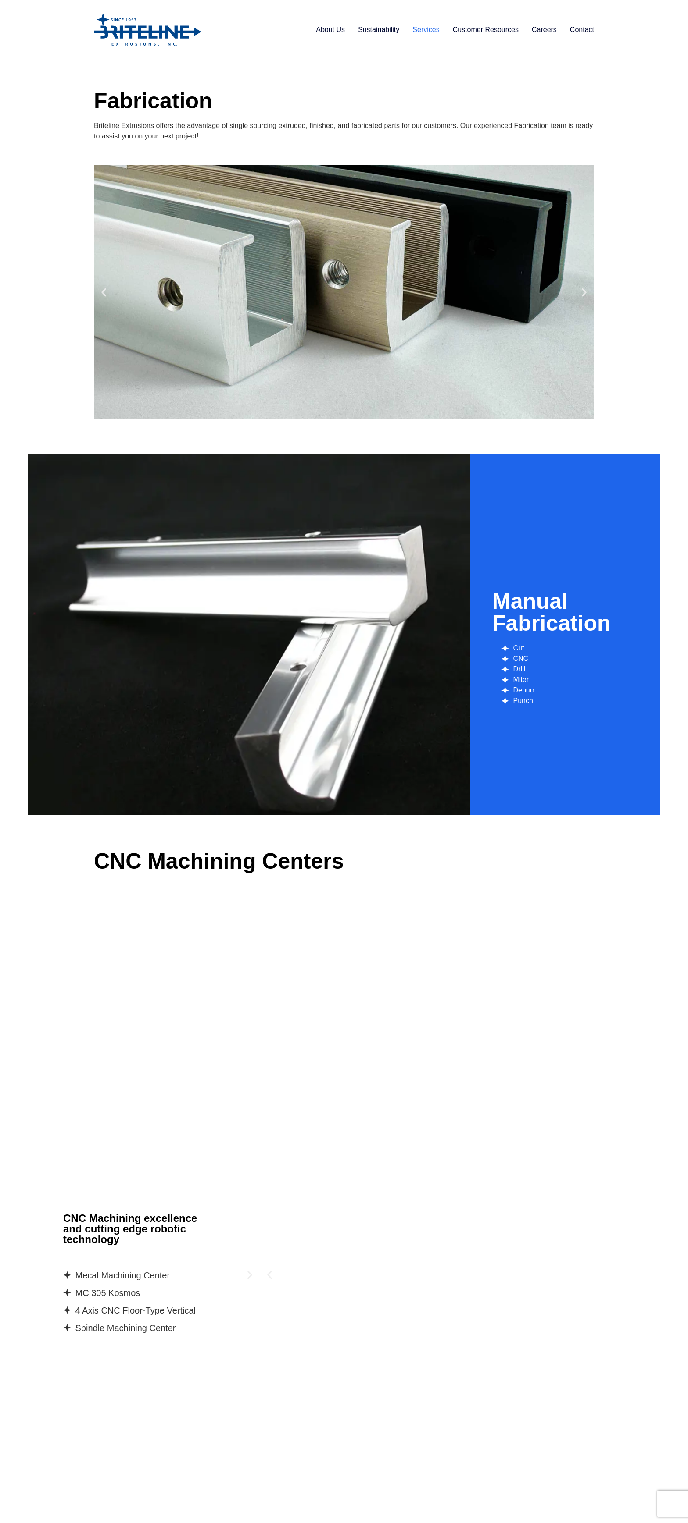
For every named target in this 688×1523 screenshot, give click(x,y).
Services (425, 29)
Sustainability (378, 29)
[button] (103, 292)
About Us (330, 29)
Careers (544, 29)
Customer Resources (486, 29)
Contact (582, 29)
